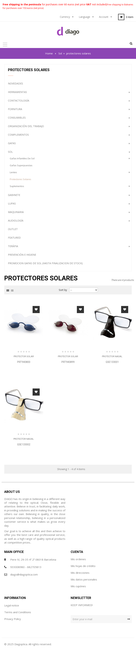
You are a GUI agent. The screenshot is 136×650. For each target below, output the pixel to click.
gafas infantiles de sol (22, 158)
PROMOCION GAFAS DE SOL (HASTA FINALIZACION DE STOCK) (45, 263)
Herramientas (17, 92)
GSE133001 (112, 362)
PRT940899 (68, 362)
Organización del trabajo (26, 126)
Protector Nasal (112, 356)
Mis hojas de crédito (83, 566)
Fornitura (15, 109)
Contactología (18, 100)
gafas (12, 143)
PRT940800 (23, 362)
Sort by (63, 290)
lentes (13, 172)
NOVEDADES (15, 83)
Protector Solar (24, 356)
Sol (10, 151)
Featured (14, 237)
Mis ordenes (78, 559)
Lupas (12, 203)
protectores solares (20, 179)
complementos (18, 134)
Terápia (13, 246)
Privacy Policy (12, 619)
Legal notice (11, 605)
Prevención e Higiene (22, 254)
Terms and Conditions (17, 612)
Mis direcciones (80, 572)
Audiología (15, 220)
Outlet (13, 229)
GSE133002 (23, 444)
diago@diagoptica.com (24, 574)
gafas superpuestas (21, 165)
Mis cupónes (78, 586)
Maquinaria (16, 212)
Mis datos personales (84, 579)
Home (49, 53)
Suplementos (17, 186)
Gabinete (14, 195)
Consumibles (17, 117)
